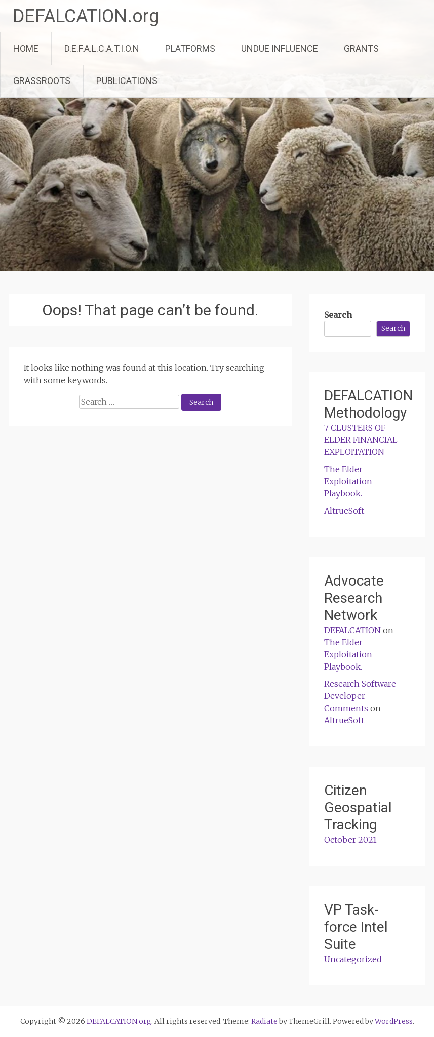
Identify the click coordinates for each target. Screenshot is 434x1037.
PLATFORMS (190, 48)
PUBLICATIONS (126, 80)
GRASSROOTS (41, 80)
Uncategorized (353, 959)
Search (338, 315)
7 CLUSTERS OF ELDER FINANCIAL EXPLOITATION (361, 440)
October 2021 (350, 840)
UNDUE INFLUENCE (279, 48)
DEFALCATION (352, 630)
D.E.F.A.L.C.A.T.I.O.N (101, 48)
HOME (25, 48)
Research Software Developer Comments (360, 696)
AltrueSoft (344, 511)
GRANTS (361, 48)
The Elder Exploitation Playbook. (348, 481)
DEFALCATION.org (86, 16)
